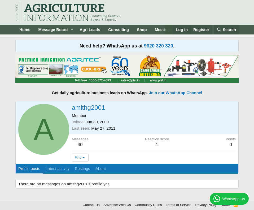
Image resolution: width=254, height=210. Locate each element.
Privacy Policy (206, 205)
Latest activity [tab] (57, 168)
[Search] (226, 29)
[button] (72, 29)
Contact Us (90, 205)
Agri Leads (90, 29)
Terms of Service (178, 205)
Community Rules (148, 205)
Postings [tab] (82, 168)
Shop (142, 29)
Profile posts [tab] (29, 168)
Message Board (53, 29)
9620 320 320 (158, 46)
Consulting (118, 29)
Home (24, 29)
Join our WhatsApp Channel (175, 92)
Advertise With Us (117, 205)
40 (79, 144)
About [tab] (100, 168)
